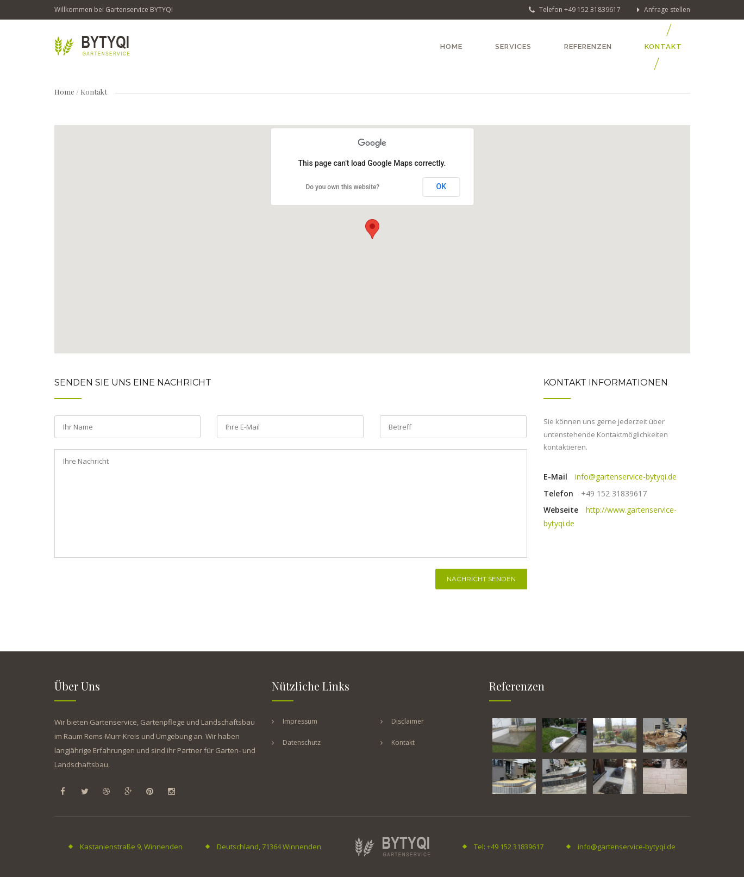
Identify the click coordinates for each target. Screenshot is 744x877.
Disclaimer (407, 721)
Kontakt (663, 46)
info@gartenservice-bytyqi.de (626, 476)
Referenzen (588, 46)
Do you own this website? (342, 187)
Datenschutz (302, 742)
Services (513, 46)
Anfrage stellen (663, 9)
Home (451, 46)
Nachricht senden (481, 579)
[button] (372, 229)
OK (441, 186)
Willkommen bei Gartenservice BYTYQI (113, 9)
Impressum (300, 721)
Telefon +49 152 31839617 (575, 9)
